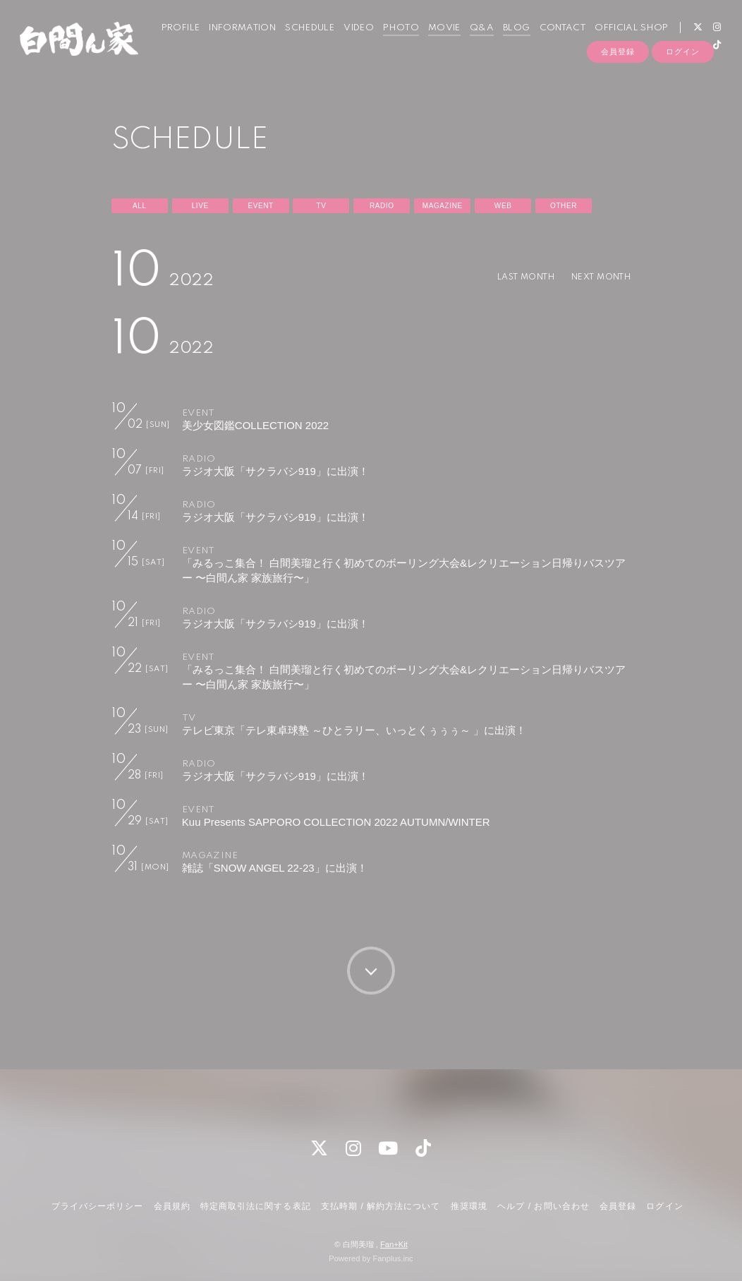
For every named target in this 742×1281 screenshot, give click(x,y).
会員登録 (618, 82)
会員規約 (172, 1206)
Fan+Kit (394, 1244)
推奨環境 (469, 1206)
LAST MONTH (511, 277)
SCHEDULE (300, 41)
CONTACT (553, 41)
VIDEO (349, 41)
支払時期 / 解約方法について (381, 1206)
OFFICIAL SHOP (622, 41)
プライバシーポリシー (97, 1206)
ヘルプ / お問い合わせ (543, 1206)
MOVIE (435, 41)
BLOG (507, 41)
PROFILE (171, 41)
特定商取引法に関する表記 (255, 1206)
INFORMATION (233, 41)
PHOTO (392, 41)
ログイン (683, 82)
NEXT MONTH (596, 277)
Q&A (473, 41)
